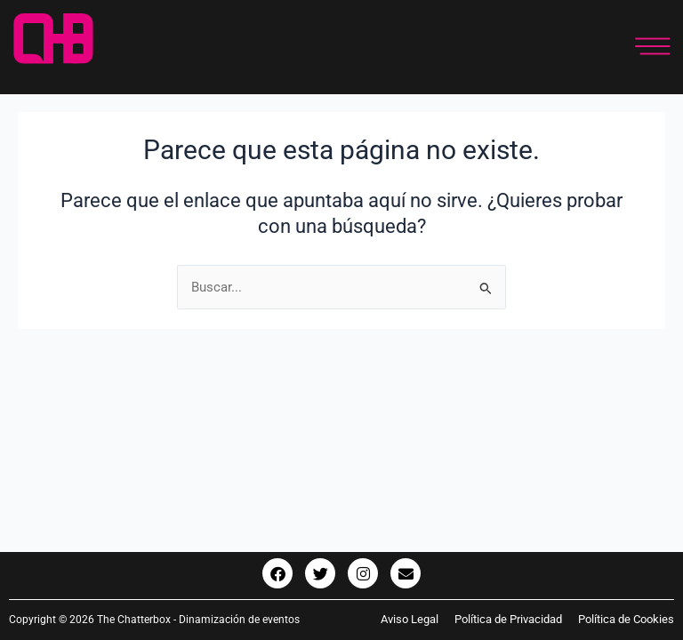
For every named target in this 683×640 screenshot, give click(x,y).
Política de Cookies (626, 619)
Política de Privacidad (508, 619)
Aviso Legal (417, 619)
